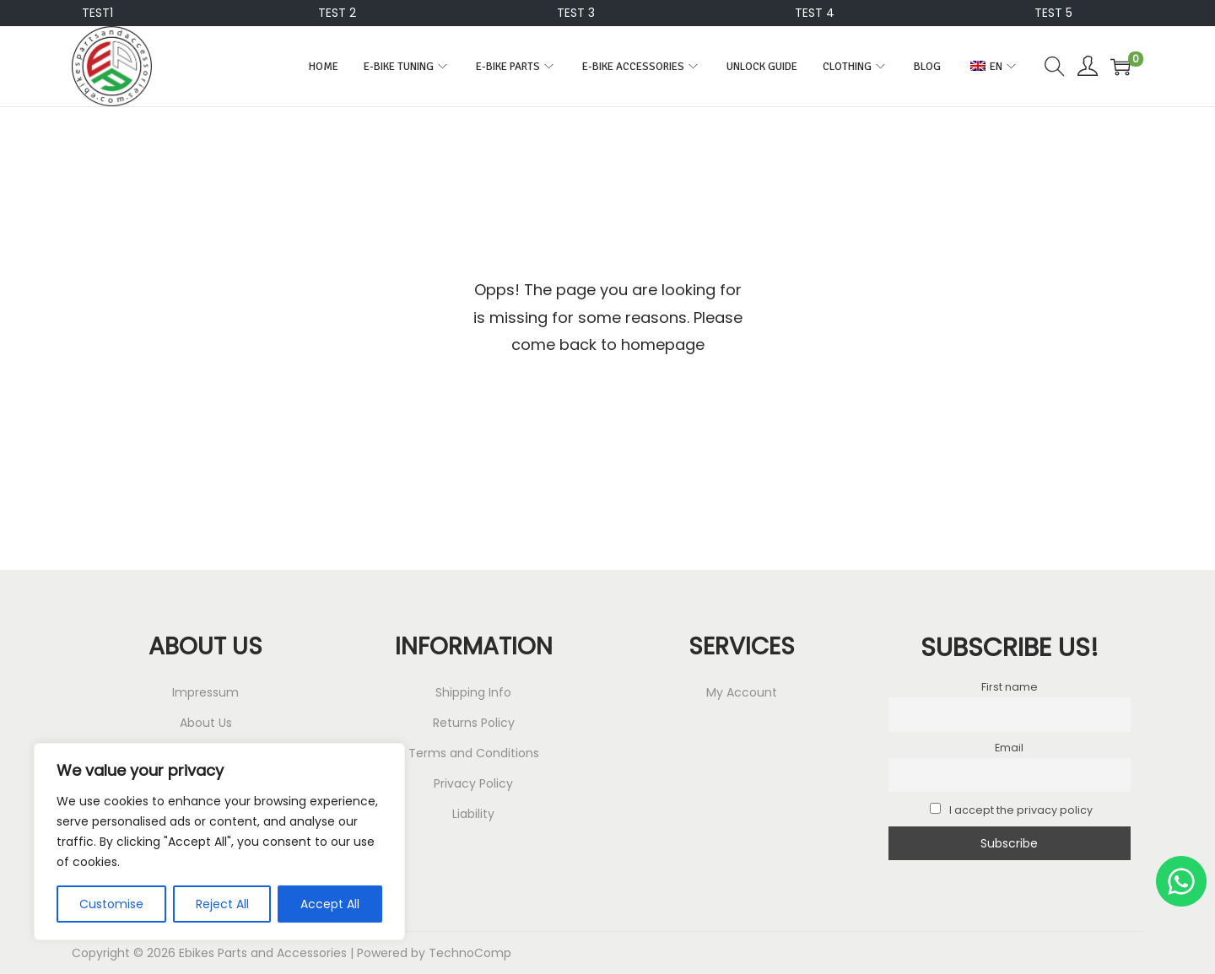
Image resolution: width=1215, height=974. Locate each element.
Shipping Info (473, 692)
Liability (473, 813)
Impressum (205, 692)
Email (1009, 747)
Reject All (222, 904)
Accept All (329, 904)
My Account (741, 692)
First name (1009, 687)
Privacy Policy (473, 783)
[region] (219, 841)
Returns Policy (474, 722)
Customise (111, 904)
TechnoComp (470, 952)
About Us (206, 722)
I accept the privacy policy (1011, 810)
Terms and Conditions (473, 753)
